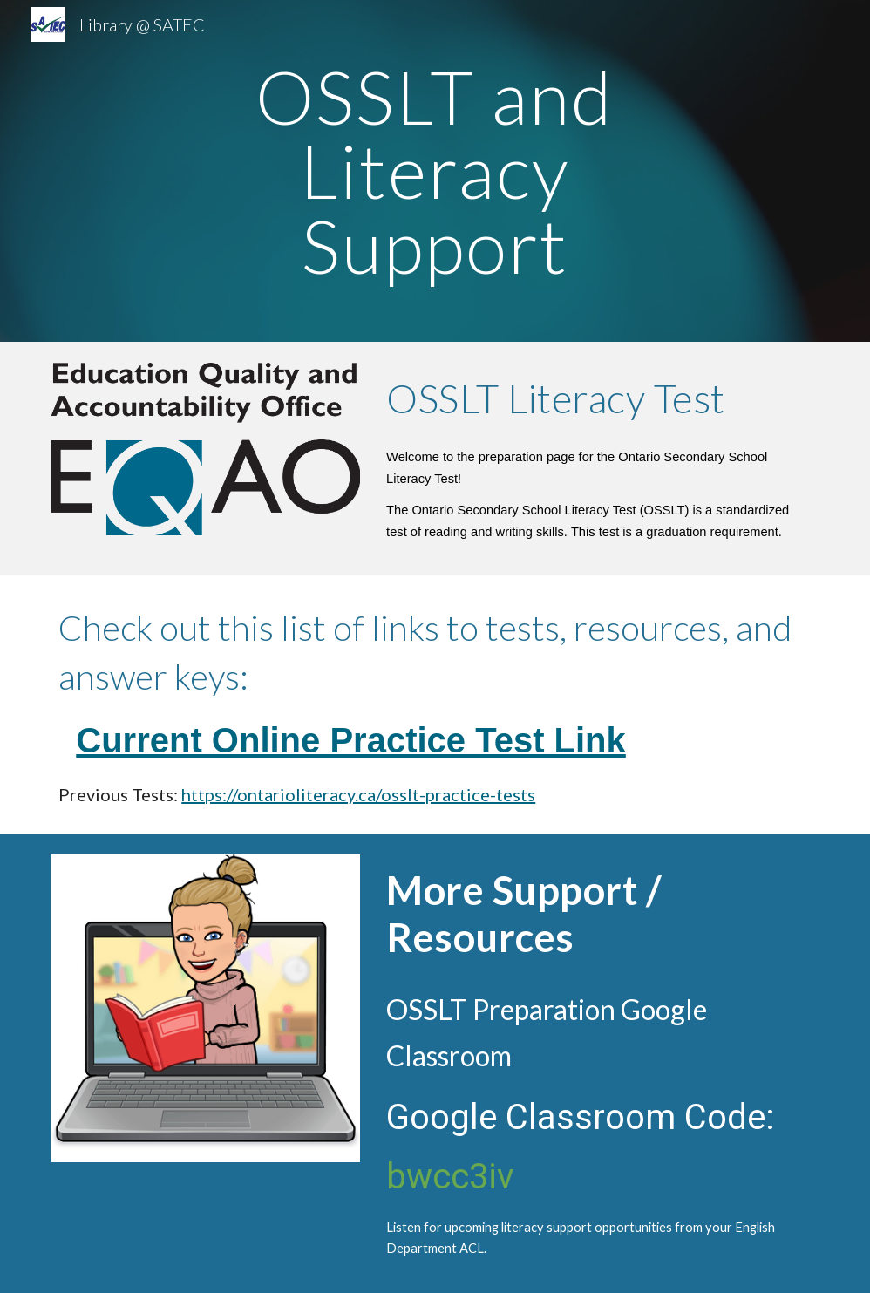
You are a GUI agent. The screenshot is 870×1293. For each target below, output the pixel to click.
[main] (435, 170)
